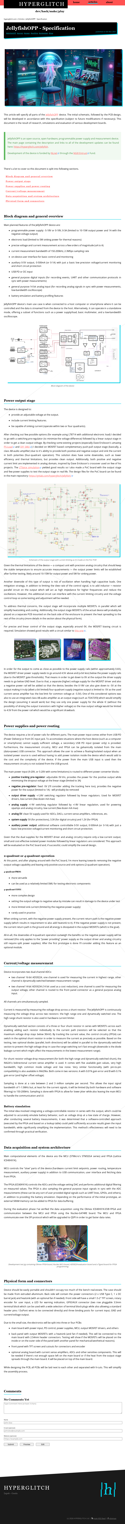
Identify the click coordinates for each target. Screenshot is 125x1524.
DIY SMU (25, 446)
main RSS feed (100, 1518)
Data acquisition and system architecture (32, 196)
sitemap (112, 1518)
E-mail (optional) (9, 1428)
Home (76, 2)
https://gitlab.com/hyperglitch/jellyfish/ (50, 475)
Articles (92, 2)
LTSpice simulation (29, 467)
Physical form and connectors (25, 201)
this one (79, 630)
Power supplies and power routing (28, 186)
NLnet (54, 153)
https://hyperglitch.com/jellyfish (31, 146)
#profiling (34, 33)
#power (27, 33)
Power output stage (18, 181)
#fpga (51, 33)
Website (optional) (10, 1436)
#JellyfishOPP (11, 33)
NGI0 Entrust (80, 153)
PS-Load (8, 446)
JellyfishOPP (52, 114)
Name (6, 1420)
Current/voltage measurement (25, 191)
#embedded (43, 33)
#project (20, 33)
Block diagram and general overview (29, 176)
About (109, 2)
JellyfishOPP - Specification (40, 28)
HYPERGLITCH (42, 4)
